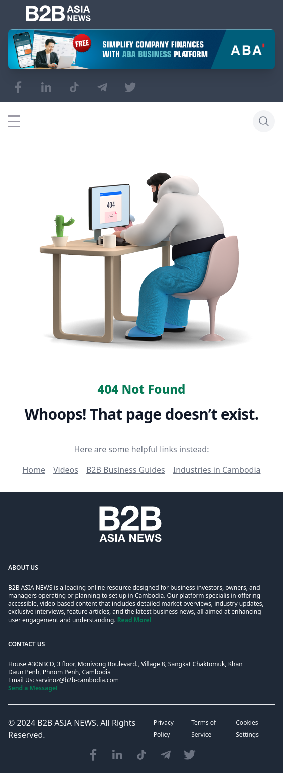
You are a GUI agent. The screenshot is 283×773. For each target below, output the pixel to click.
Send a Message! (32, 688)
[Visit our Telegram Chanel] (102, 87)
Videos (65, 469)
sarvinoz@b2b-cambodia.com (77, 680)
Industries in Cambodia (217, 469)
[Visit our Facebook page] (18, 87)
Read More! (134, 619)
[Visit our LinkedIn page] (46, 87)
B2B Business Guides (125, 469)
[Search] (264, 121)
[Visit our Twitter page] (130, 87)
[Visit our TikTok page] (74, 87)
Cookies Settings (247, 728)
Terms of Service (203, 728)
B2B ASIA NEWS (66, 722)
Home (33, 469)
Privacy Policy (164, 728)
